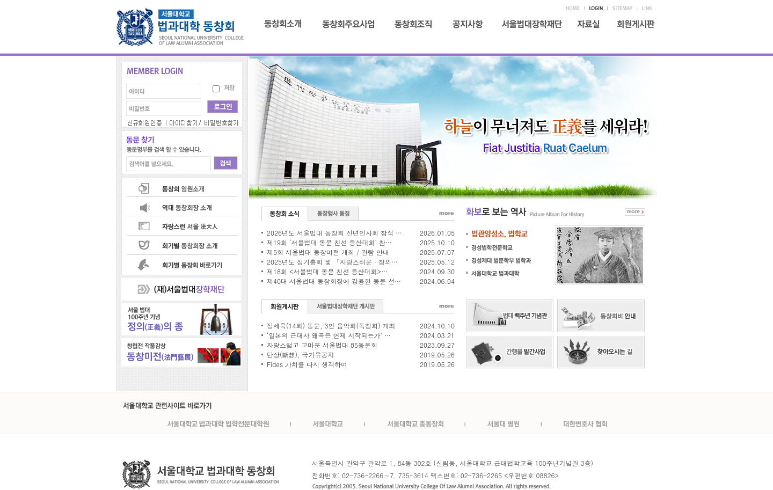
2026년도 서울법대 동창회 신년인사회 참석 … (334, 232)
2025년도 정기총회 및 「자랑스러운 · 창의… (332, 261)
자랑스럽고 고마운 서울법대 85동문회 (322, 344)
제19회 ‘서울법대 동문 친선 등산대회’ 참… (329, 242)
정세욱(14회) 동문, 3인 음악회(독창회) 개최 (331, 325)
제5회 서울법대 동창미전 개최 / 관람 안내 (328, 252)
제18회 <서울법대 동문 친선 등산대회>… (327, 271)
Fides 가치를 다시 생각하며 (307, 364)
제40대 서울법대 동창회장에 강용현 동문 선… (334, 281)
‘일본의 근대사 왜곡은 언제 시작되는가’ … (329, 335)
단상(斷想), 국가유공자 (300, 354)
